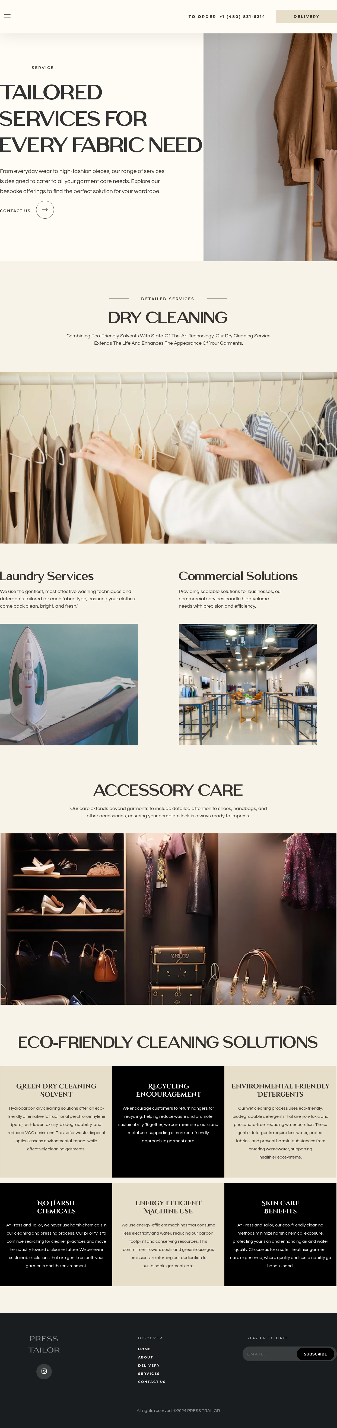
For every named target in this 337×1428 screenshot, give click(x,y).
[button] (9, 17)
